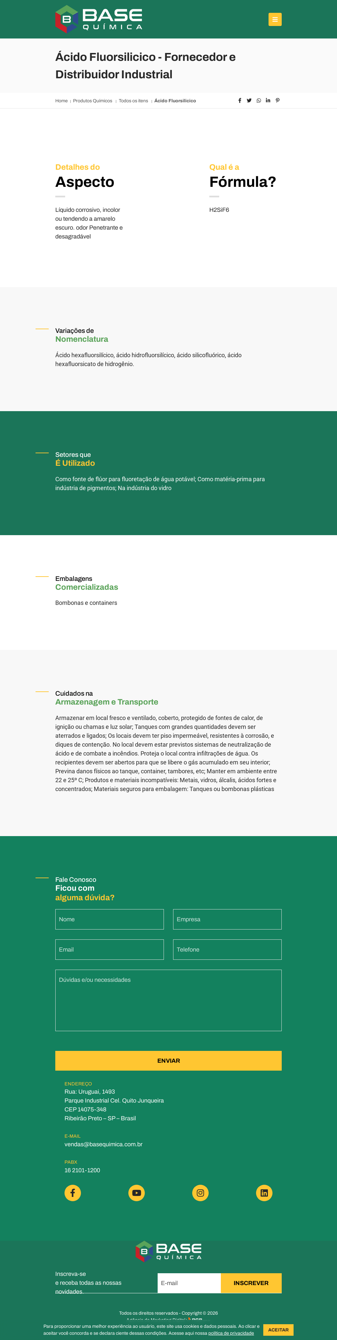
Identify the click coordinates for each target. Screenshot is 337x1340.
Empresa (188, 942)
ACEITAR (278, 1330)
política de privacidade (231, 1333)
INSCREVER (251, 1283)
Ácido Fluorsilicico (175, 100)
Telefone (188, 972)
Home (61, 100)
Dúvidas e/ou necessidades (95, 1003)
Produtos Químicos (93, 100)
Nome (67, 942)
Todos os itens (134, 100)
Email (66, 972)
